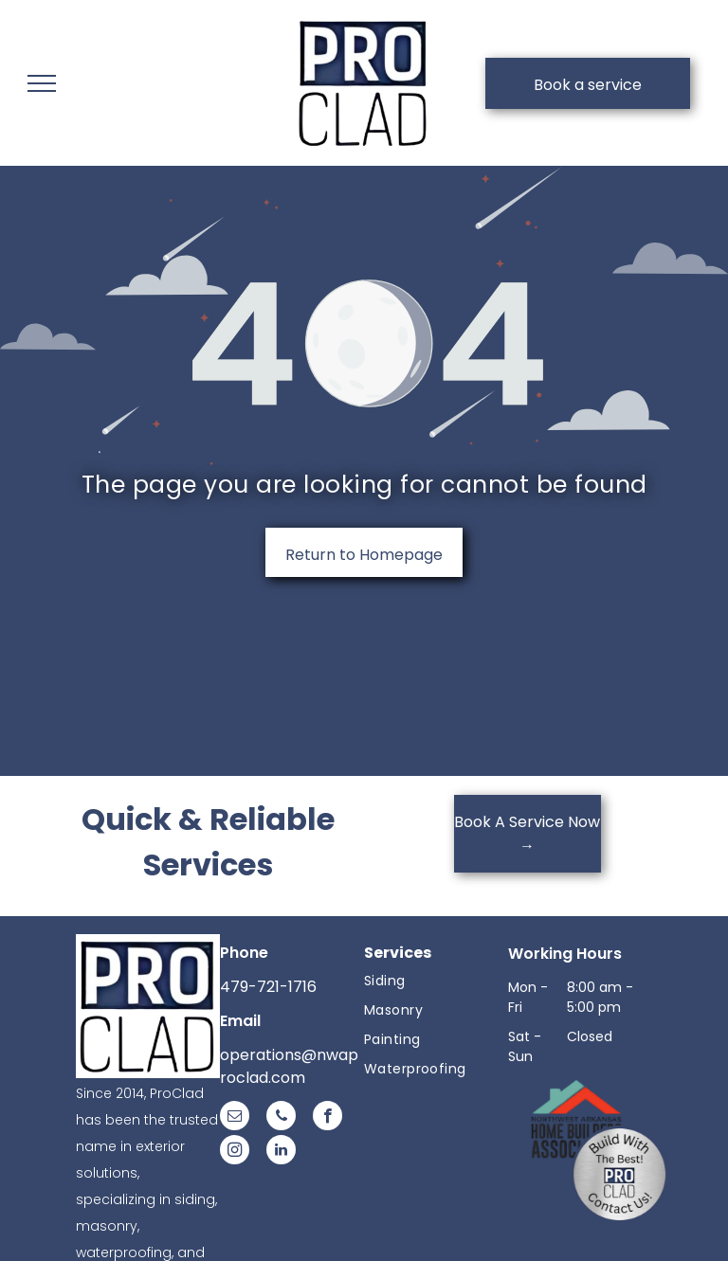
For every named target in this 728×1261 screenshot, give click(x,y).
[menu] (41, 83)
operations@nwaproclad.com (289, 1066)
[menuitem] (436, 981)
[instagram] (234, 1152)
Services (397, 953)
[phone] (281, 1118)
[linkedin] (281, 1152)
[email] (234, 1118)
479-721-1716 (268, 987)
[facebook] (327, 1118)
